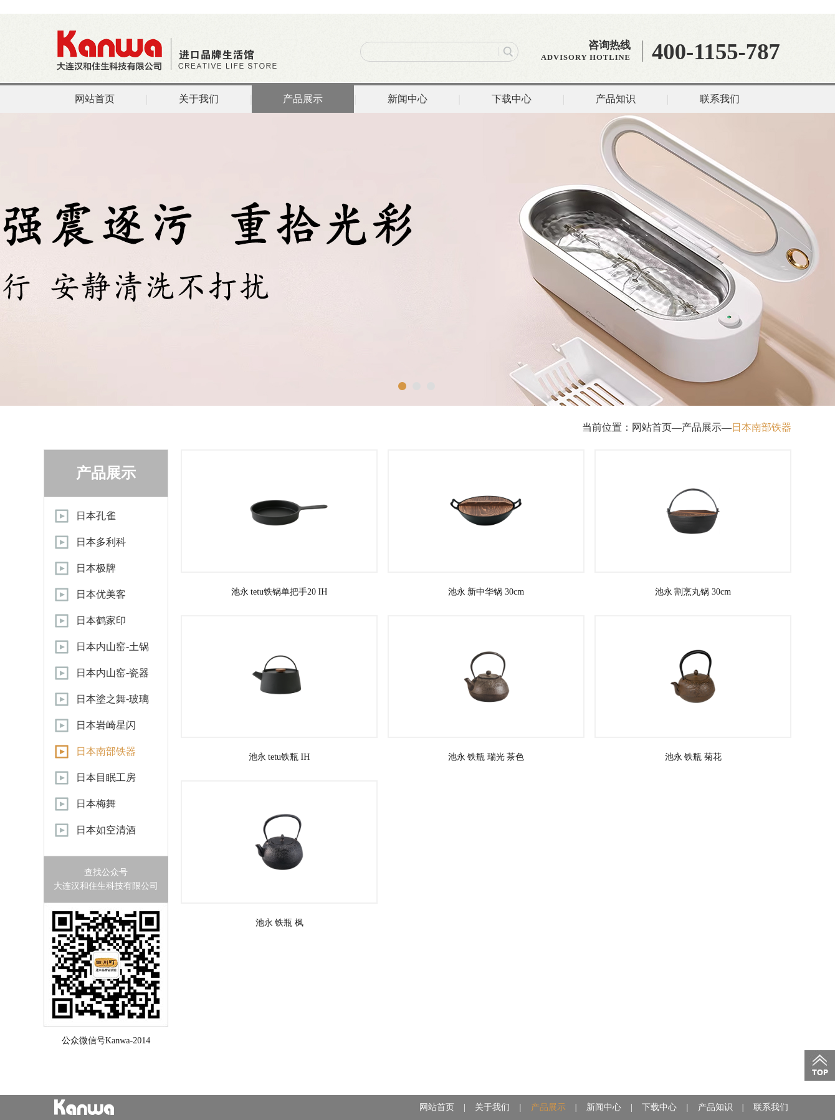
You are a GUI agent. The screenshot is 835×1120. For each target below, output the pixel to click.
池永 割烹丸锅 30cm (692, 522)
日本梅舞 (96, 803)
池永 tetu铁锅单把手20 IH (279, 522)
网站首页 (95, 98)
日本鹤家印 (101, 620)
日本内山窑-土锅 (112, 646)
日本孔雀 (96, 515)
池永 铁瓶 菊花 (692, 688)
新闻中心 (407, 98)
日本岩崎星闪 (106, 725)
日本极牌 (96, 568)
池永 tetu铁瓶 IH (279, 688)
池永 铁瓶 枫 (279, 853)
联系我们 (720, 98)
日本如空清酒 (106, 830)
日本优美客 (101, 594)
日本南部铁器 (761, 427)
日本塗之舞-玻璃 (112, 699)
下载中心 (512, 98)
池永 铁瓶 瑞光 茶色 (486, 688)
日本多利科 (101, 542)
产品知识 (616, 98)
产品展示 (303, 98)
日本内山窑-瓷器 (112, 673)
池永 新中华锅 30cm (486, 522)
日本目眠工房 (106, 777)
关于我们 (199, 98)
